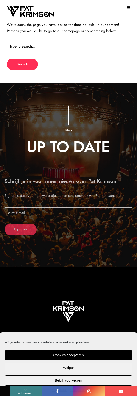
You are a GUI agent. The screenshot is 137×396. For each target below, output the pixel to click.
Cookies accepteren (68, 355)
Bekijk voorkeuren (68, 380)
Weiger (68, 368)
